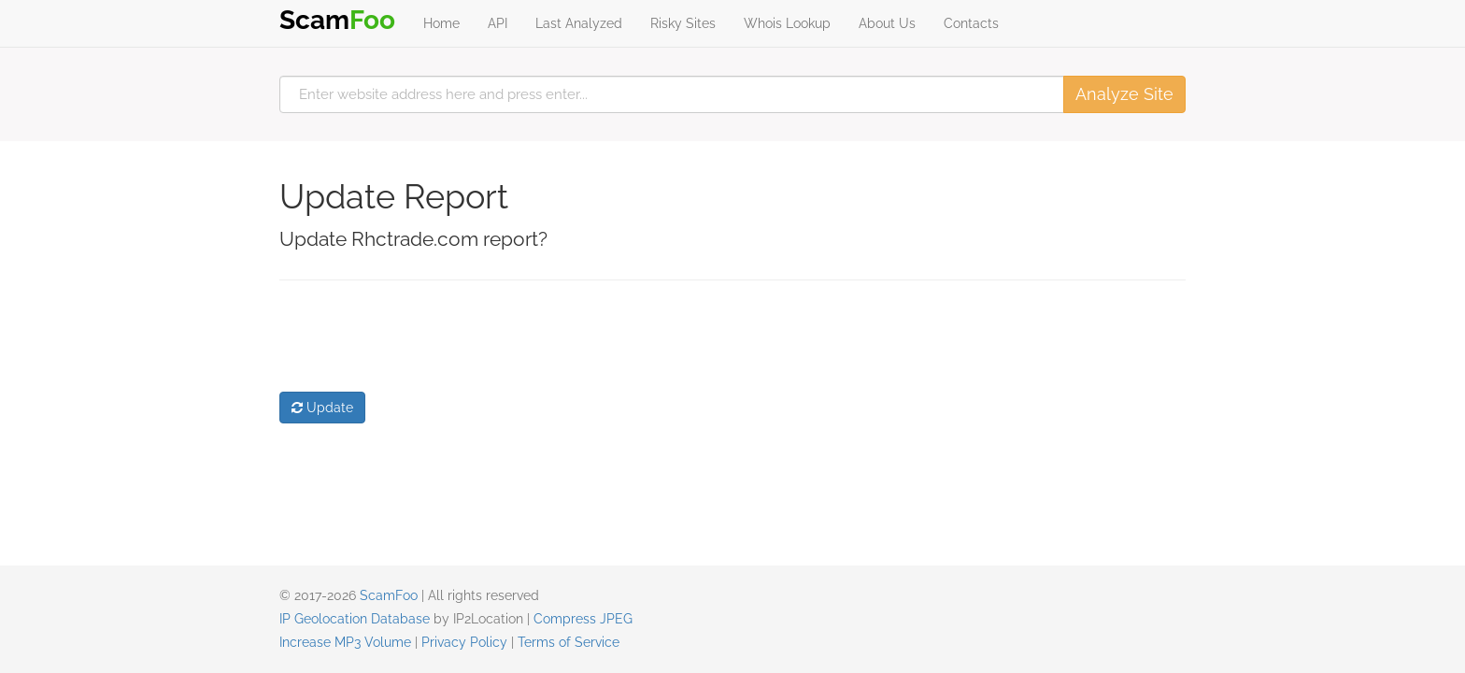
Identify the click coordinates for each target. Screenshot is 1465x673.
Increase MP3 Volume (345, 642)
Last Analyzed (578, 23)
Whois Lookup (787, 23)
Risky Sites (683, 23)
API (497, 23)
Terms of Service (568, 642)
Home (441, 23)
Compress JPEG (583, 618)
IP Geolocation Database (354, 618)
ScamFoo (389, 595)
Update (322, 407)
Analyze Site (1124, 94)
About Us (887, 23)
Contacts (971, 23)
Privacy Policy (464, 642)
